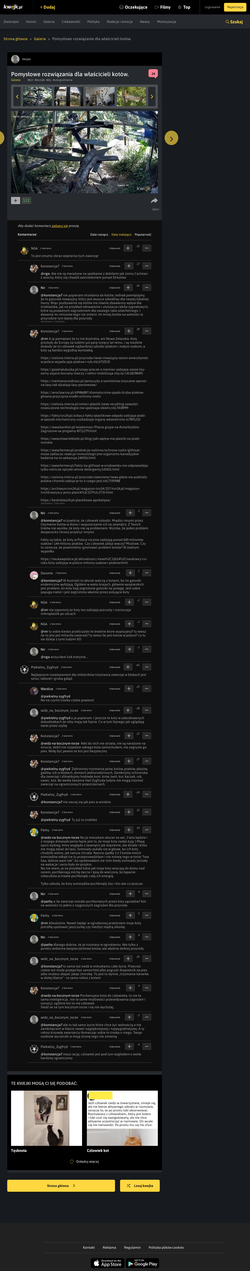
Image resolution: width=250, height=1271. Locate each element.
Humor (31, 22)
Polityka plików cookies (166, 1247)
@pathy (47, 901)
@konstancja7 (51, 295)
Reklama (109, 1247)
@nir (44, 338)
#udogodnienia (62, 79)
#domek (40, 79)
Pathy (45, 830)
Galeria (49, 22)
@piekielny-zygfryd (55, 696)
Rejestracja (234, 7)
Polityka (93, 22)
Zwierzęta (11, 22)
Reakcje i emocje (120, 22)
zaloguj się (59, 225)
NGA (34, 248)
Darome (47, 573)
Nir (43, 287)
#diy (48, 79)
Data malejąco (121, 234)
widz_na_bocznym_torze (59, 710)
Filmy (158, 7)
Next (151, 96)
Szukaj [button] (236, 21)
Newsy (145, 22)
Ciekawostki (71, 22)
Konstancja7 (50, 266)
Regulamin (132, 1247)
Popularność (143, 234)
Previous (17, 96)
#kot (30, 79)
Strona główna (16, 39)
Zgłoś (156, 209)
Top (179, 7)
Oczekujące (129, 7)
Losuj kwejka (142, 1186)
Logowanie (208, 7)
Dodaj (51, 7)
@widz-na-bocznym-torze (60, 743)
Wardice (47, 688)
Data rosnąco (99, 234)
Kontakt (89, 1247)
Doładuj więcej (84, 1161)
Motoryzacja (166, 22)
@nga (45, 273)
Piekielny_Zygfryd (44, 667)
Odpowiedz (114, 248)
